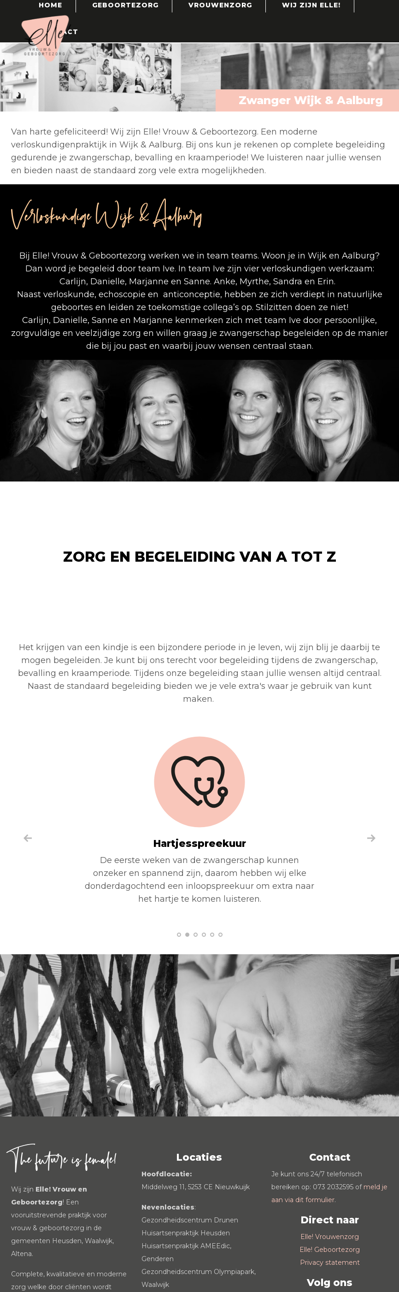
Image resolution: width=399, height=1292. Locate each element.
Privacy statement (330, 1262)
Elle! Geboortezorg (329, 1249)
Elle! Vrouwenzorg (329, 1237)
